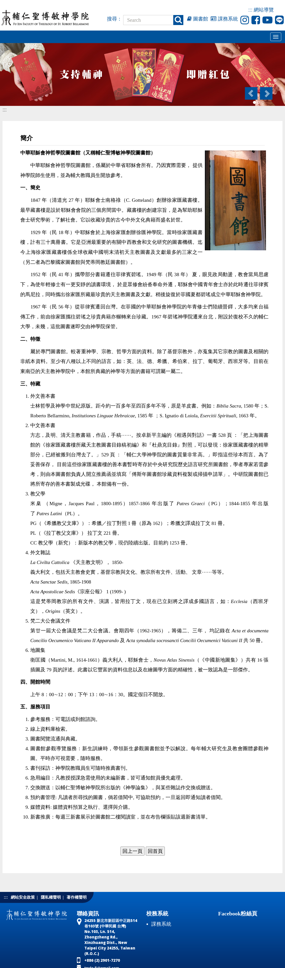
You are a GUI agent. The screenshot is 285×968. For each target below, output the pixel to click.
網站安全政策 (23, 897)
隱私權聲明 (51, 897)
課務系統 (224, 19)
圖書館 (197, 19)
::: (250, 10)
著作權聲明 (77, 897)
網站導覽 (264, 10)
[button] (251, 93)
